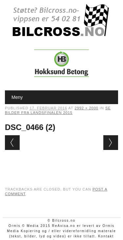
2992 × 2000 (86, 108)
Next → (110, 142)
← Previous (12, 142)
